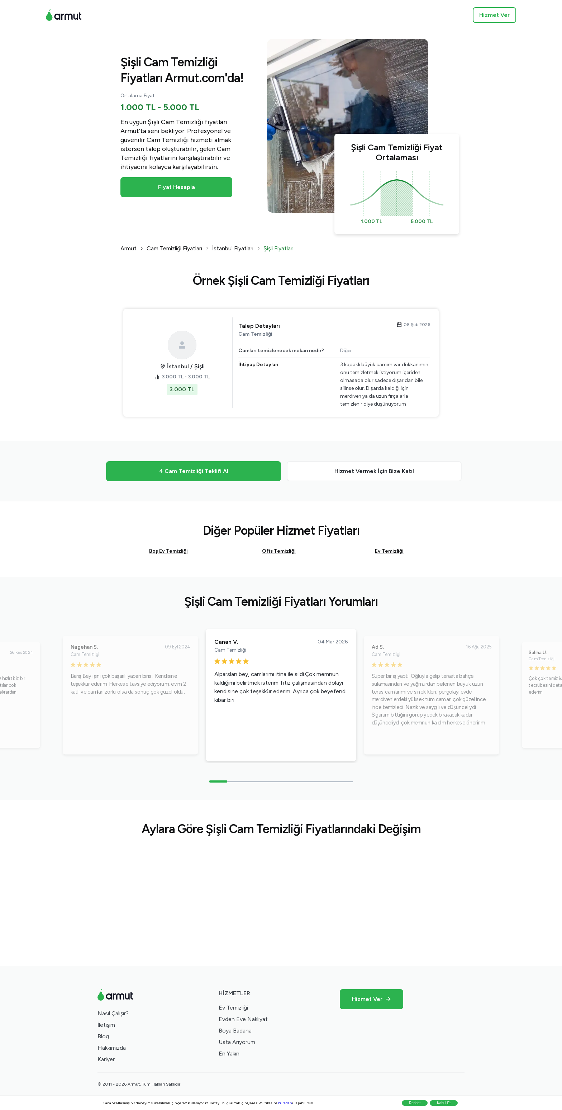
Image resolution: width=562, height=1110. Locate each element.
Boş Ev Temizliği (168, 551)
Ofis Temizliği (279, 551)
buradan (285, 1103)
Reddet (414, 1103)
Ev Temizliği (389, 551)
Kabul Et (444, 1103)
